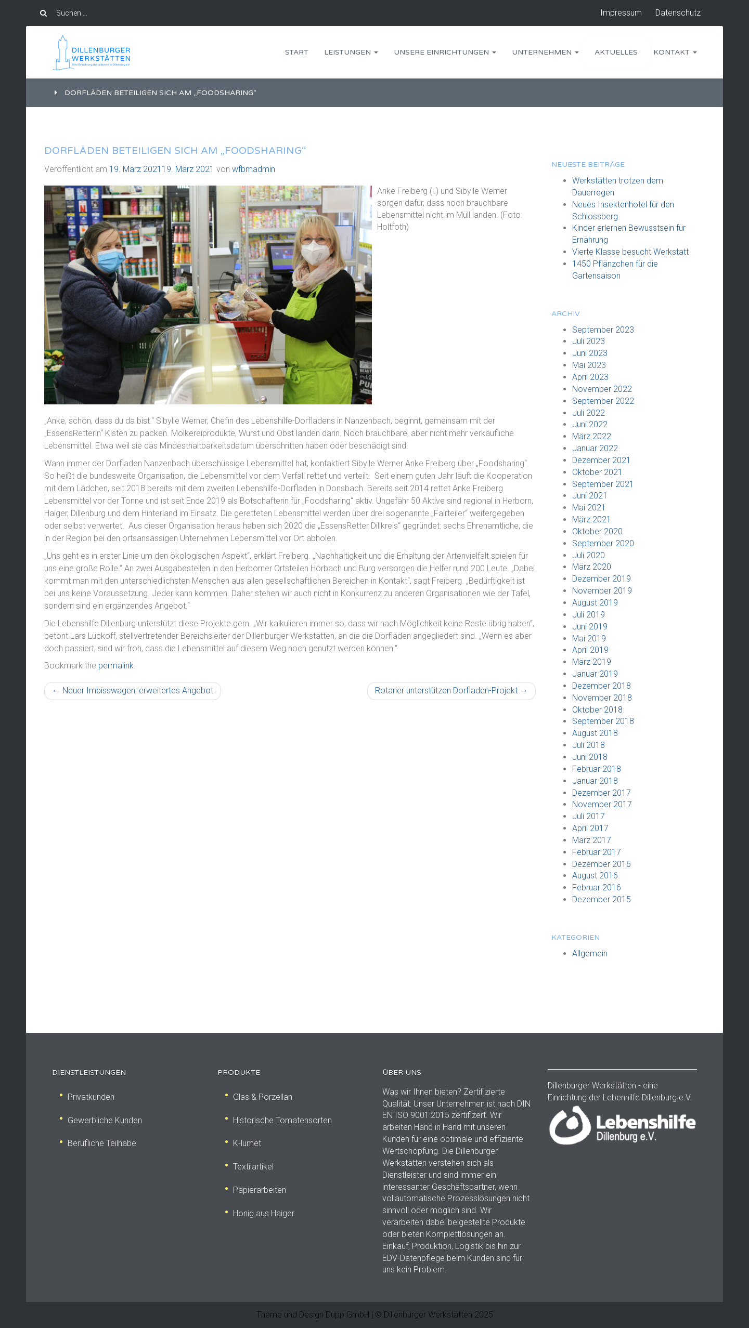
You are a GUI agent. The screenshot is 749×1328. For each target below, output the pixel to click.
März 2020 (591, 567)
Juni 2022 (590, 424)
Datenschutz (678, 13)
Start (296, 52)
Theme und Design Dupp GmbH (312, 1315)
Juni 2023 (590, 353)
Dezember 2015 (601, 899)
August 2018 (595, 733)
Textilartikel (249, 1167)
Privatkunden (87, 1097)
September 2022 (603, 401)
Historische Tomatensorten (278, 1120)
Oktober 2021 (597, 472)
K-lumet (243, 1143)
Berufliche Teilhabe (98, 1143)
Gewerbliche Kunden (101, 1120)
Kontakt (675, 52)
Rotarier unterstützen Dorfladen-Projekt (451, 690)
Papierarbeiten (255, 1190)
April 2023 (590, 377)
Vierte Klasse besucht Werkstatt (630, 252)
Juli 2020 (588, 555)
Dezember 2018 (601, 686)
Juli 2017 (588, 816)
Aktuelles (616, 52)
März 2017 (591, 840)
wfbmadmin (253, 169)
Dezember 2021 (601, 460)
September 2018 (603, 721)
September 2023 (603, 330)
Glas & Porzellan (258, 1097)
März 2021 (591, 519)
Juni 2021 (590, 496)
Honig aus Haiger (259, 1213)
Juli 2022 (588, 413)
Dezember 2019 (601, 579)
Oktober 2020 (597, 531)
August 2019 (595, 603)
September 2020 (603, 543)
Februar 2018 (596, 769)
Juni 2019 (590, 627)
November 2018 (602, 698)
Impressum (621, 13)
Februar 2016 (596, 887)
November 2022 (602, 389)
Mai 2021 (589, 507)
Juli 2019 (588, 615)
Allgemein (590, 953)
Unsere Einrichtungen (445, 52)
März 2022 (591, 436)
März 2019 (591, 662)
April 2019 (590, 650)
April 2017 (590, 828)
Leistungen (351, 52)
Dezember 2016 (601, 864)
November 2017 (602, 804)
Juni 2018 (590, 757)
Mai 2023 (589, 365)
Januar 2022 (595, 448)
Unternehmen (545, 52)
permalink (116, 665)
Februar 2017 (596, 852)
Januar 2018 (595, 781)
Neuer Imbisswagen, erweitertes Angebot (132, 690)
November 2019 (602, 591)
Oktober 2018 (597, 710)
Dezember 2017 (601, 793)
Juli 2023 (588, 341)
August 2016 (595, 875)
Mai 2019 (589, 638)
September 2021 (603, 484)
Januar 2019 (595, 674)
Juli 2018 (588, 745)
